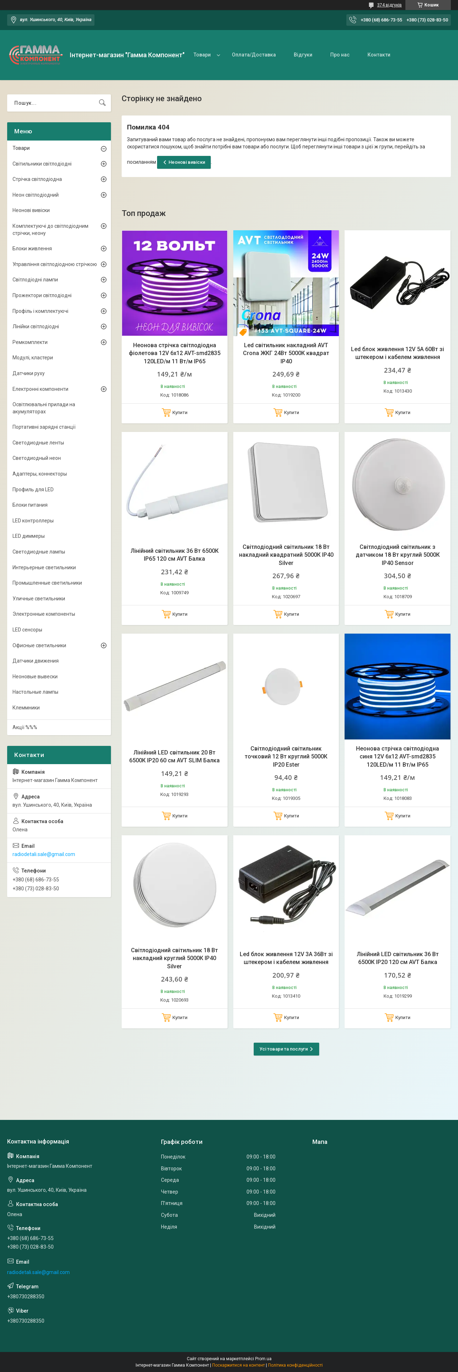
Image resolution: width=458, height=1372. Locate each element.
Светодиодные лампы (39, 552)
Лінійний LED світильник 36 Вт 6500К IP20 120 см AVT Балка (398, 958)
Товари (202, 55)
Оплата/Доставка (254, 55)
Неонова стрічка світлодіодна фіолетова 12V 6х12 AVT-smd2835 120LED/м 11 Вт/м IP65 (174, 353)
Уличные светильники (39, 598)
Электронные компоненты (44, 614)
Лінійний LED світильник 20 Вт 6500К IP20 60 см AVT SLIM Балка (174, 756)
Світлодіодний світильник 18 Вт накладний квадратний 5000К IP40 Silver (286, 555)
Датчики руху (29, 373)
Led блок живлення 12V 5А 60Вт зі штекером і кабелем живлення (397, 353)
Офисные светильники (39, 645)
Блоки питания (30, 505)
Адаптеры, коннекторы (40, 474)
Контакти (378, 55)
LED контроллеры (33, 520)
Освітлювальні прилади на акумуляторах (44, 408)
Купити (179, 412)
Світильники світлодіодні (42, 164)
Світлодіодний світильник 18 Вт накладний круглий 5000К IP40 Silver (174, 958)
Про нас (340, 55)
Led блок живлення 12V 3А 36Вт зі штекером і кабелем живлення (286, 958)
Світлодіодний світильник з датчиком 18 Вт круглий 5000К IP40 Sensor (398, 555)
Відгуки (303, 55)
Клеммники (26, 707)
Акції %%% (25, 727)
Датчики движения (36, 661)
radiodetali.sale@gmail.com (44, 854)
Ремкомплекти (30, 342)
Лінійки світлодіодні (36, 326)
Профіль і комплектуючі (40, 311)
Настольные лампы (35, 692)
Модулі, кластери (33, 357)
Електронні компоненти (40, 389)
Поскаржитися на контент (238, 1365)
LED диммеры (29, 536)
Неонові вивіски (187, 162)
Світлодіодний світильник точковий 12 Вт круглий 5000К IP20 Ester (286, 756)
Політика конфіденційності (295, 1365)
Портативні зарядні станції (44, 427)
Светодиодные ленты (38, 443)
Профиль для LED (33, 489)
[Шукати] (102, 103)
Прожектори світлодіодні (42, 295)
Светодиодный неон (37, 458)
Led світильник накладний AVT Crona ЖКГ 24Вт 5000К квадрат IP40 (286, 353)
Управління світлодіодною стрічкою (55, 264)
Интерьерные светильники (44, 567)
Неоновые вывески (35, 676)
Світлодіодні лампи (35, 279)
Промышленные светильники (47, 583)
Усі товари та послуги (283, 1049)
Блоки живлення (32, 248)
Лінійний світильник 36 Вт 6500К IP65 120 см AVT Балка (175, 554)
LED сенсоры (27, 630)
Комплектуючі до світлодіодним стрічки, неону (50, 229)
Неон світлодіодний (36, 195)
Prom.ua (263, 1358)
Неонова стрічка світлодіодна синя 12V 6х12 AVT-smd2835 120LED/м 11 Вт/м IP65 (397, 756)
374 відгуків (389, 5)
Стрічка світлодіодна (37, 179)
